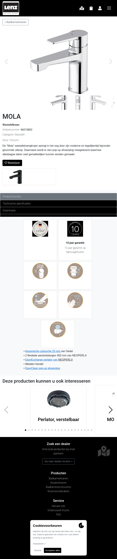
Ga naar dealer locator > (58, 461)
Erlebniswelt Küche (58, 510)
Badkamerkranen (58, 478)
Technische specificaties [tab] (17, 203)
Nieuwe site (58, 506)
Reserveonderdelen (59, 491)
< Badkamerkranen (16, 22)
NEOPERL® (65, 359)
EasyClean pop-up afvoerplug (42, 368)
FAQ (58, 514)
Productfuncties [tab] (12, 196)
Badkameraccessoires (58, 487)
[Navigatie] (109, 8)
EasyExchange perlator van (41, 359)
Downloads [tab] (9, 210)
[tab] (58, 215)
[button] (110, 409)
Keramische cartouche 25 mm (43, 351)
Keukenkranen (58, 482)
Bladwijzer (12, 162)
